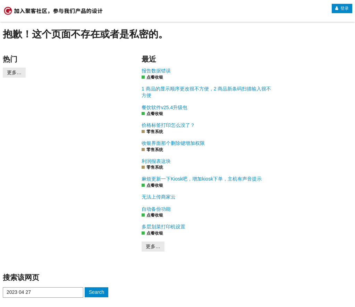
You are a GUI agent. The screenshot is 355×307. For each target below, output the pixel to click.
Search (96, 292)
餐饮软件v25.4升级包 (164, 107)
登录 (342, 8)
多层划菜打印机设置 (163, 226)
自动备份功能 (156, 209)
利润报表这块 (156, 161)
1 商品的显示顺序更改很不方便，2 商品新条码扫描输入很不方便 (206, 92)
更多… (14, 72)
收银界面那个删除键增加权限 (173, 143)
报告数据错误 (156, 70)
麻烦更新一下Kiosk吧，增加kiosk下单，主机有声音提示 (202, 179)
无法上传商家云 (159, 197)
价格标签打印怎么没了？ (168, 125)
